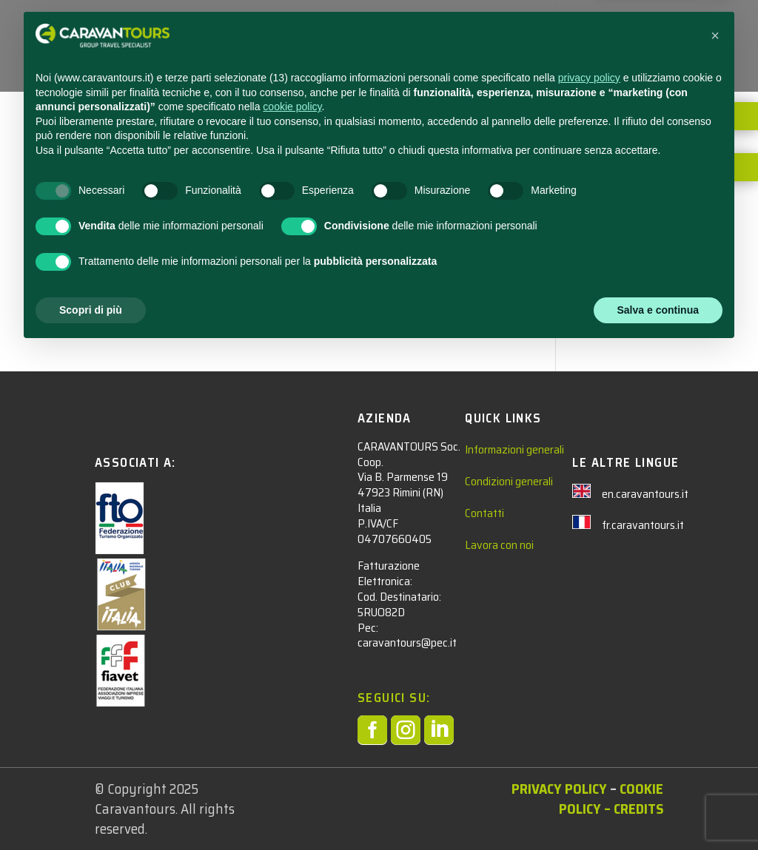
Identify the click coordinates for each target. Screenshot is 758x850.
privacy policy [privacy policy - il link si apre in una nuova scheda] (589, 578)
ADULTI (413, 30)
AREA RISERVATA (350, 64)
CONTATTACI (546, 30)
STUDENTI (333, 30)
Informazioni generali (514, 449)
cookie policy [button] (292, 607)
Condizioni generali (509, 481)
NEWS (481, 30)
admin (101, 140)
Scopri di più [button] (90, 809)
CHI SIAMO (623, 30)
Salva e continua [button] (658, 809)
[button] (715, 535)
